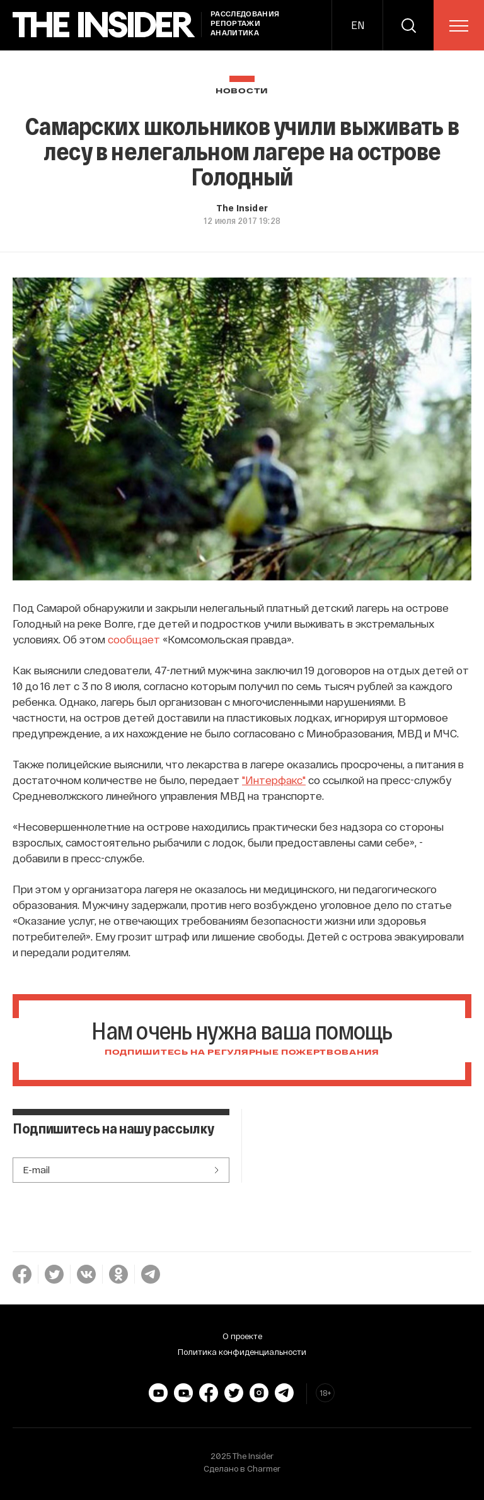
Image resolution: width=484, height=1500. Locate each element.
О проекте (242, 1336)
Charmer (263, 1468)
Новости (242, 91)
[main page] (104, 25)
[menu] (458, 26)
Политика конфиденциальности (242, 1352)
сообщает (134, 639)
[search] (408, 25)
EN (357, 25)
